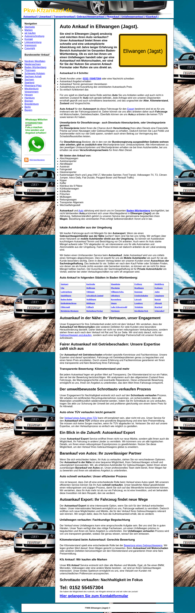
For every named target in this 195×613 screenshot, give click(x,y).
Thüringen (30, 70)
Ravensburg (116, 299)
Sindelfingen (66, 295)
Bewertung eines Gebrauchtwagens (143, 545)
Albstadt (158, 303)
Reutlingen (139, 288)
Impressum (31, 45)
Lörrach (138, 299)
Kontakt (29, 39)
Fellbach (90, 307)
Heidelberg (159, 284)
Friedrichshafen (141, 295)
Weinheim (139, 307)
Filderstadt (65, 307)
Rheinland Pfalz (33, 85)
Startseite (30, 27)
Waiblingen (91, 299)
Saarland (29, 82)
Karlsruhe (90, 284)
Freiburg (138, 284)
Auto (80, 210)
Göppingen (159, 295)
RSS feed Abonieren (37, 160)
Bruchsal (158, 307)
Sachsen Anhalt (33, 76)
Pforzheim (115, 288)
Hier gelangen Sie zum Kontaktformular (94, 596)
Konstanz (139, 292)
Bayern (28, 110)
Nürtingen (115, 311)
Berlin (28, 107)
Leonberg (139, 303)
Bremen (29, 101)
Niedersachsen (33, 64)
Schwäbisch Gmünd (94, 295)
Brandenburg (32, 104)
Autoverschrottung (34, 36)
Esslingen (159, 288)
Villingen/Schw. (117, 292)
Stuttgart (64, 284)
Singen (114, 303)
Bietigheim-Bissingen (69, 311)
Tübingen (90, 292)
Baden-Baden (66, 299)
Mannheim (115, 284)
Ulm (62, 288)
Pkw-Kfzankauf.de (47, 10)
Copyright (30, 48)
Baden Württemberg (35, 67)
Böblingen (90, 303)
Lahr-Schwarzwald (119, 307)
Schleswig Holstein (35, 73)
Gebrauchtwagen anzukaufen (76, 335)
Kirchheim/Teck (141, 311)
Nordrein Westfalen (35, 61)
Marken (29, 30)
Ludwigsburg (66, 292)
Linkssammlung (33, 42)
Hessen (29, 95)
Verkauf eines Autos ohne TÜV (81, 418)
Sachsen (29, 79)
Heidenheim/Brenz (68, 303)
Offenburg (115, 295)
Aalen (157, 292)
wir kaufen (30, 33)
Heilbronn (90, 288)
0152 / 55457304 (92, 78)
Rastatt (158, 299)
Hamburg (30, 98)
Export (130, 109)
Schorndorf (159, 311)
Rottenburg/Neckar (94, 311)
